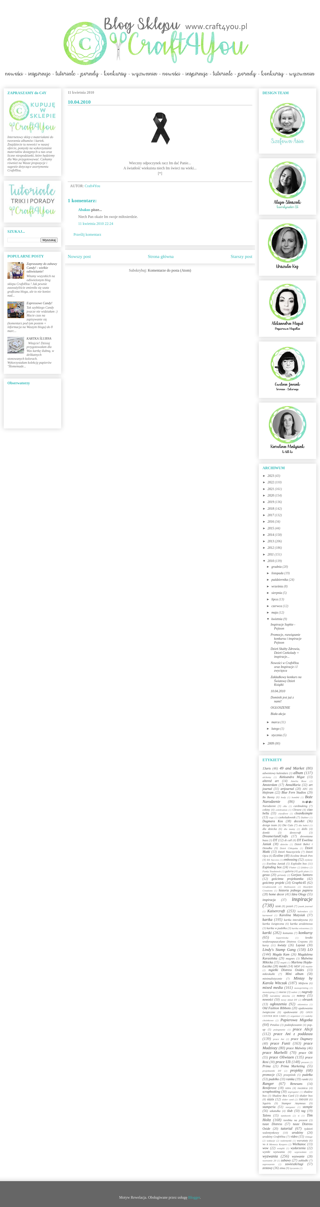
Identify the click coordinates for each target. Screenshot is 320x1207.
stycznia (277, 735)
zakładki (303, 1160)
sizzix (270, 1099)
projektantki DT (271, 1070)
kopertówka (282, 937)
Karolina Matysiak (292, 915)
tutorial (286, 1128)
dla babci (303, 825)
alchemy (266, 777)
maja (275, 612)
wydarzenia (298, 1148)
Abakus (84, 210)
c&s (285, 806)
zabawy (286, 1160)
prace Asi (278, 1039)
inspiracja (269, 900)
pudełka (307, 1075)
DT (275, 840)
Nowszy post (79, 256)
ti (298, 1115)
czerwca (277, 606)
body (283, 797)
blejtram (267, 792)
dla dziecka (269, 829)
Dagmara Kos (272, 821)
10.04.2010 (278, 691)
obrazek (307, 999)
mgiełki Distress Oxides (286, 970)
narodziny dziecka (280, 995)
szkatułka (275, 1111)
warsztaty (302, 1140)
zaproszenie (268, 1164)
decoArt (299, 821)
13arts (266, 768)
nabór (294, 992)
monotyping (268, 992)
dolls (304, 829)
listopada (277, 573)
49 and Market (292, 768)
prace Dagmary (302, 1039)
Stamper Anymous (294, 1103)
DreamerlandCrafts (275, 836)
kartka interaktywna (296, 920)
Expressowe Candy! (39, 303)
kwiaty (282, 945)
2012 (271, 547)
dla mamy (289, 829)
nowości (267, 999)
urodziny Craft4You (273, 1136)
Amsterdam (269, 785)
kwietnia (277, 619)
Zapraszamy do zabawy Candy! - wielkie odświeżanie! (42, 267)
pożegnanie (279, 1029)
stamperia (268, 1107)
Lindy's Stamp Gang (279, 949)
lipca (275, 599)
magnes (290, 958)
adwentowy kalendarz (275, 773)
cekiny (266, 809)
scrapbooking (271, 1091)
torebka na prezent (295, 1120)
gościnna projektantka (288, 879)
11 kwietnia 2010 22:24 (95, 224)
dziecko (284, 844)
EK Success (273, 859)
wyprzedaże (300, 1152)
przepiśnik (290, 1075)
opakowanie (290, 1012)
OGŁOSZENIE (280, 707)
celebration (281, 809)
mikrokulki (268, 974)
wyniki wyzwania (273, 1152)
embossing (290, 859)
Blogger (194, 1197)
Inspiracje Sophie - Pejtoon (283, 626)
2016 (271, 521)
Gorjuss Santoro (302, 875)
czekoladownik (286, 817)
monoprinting (301, 988)
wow (265, 1148)
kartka (267, 919)
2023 (271, 476)
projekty (296, 1070)
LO (310, 949)
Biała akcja (278, 714)
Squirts (266, 1103)
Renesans (296, 1084)
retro (288, 1088)
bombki (295, 797)
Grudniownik (269, 886)
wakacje (271, 1140)
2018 (271, 508)
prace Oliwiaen (281, 1057)
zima (282, 1168)
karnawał (267, 915)
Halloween (289, 886)
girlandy (281, 875)
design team (269, 825)
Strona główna (161, 256)
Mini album (294, 974)
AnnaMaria (293, 785)
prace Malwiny (296, 1048)
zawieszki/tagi (294, 1164)
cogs (271, 817)
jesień (289, 906)
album (298, 773)
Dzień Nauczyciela (289, 851)
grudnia (276, 566)
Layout (300, 945)
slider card (288, 1099)
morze (282, 992)
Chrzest (296, 809)
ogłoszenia (278, 1004)
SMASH (303, 1099)
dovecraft (295, 832)
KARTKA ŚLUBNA (39, 338)
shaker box (306, 1095)
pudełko (274, 1079)
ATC (305, 789)
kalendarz (303, 911)
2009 (271, 743)
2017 (271, 515)
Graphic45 (299, 882)
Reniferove (269, 1088)
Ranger (268, 1083)
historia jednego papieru (296, 890)
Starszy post (241, 256)
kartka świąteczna (273, 923)
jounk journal (305, 906)
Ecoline (278, 855)
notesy (301, 995)
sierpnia (277, 593)
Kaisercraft (276, 911)
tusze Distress (272, 1124)
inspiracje (302, 899)
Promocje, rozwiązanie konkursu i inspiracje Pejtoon (286, 638)
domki (266, 832)
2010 (271, 561)
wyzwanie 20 (269, 1160)
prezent (305, 1062)
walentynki (285, 1140)
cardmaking (300, 806)
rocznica (302, 1088)
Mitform (303, 983)
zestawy (267, 1168)
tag (303, 1111)
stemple (308, 1107)
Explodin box (299, 863)
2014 (271, 535)
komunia (288, 933)
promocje (268, 1075)
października (280, 579)
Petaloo (274, 1025)
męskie (309, 966)
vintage (309, 1136)
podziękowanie (293, 1025)
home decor (276, 894)
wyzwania (270, 1156)
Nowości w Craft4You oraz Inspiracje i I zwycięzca (285, 667)
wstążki (281, 1148)
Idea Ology (298, 894)
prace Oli (306, 1053)
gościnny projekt (273, 882)
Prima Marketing (293, 1066)
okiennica (303, 1004)
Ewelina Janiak (276, 863)
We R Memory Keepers (274, 1144)
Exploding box (272, 867)
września (277, 586)
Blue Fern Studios (294, 792)
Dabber (305, 817)
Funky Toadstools (271, 871)
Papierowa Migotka (296, 1020)
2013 (271, 541)
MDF (297, 966)
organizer (296, 1016)
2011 (271, 554)
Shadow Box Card (283, 1095)
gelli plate (303, 871)
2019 (271, 502)
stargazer (290, 1107)
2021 (271, 489)
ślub (289, 1111)
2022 (271, 482)
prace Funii (280, 1043)
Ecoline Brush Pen (302, 855)
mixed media (272, 987)
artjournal (287, 789)
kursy (265, 945)
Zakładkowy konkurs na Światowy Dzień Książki (286, 681)
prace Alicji (303, 1029)
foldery (305, 867)
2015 (271, 528)
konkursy (305, 933)
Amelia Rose (298, 781)
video (294, 1136)
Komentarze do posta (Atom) (169, 270)
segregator (293, 1091)
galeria (289, 871)
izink (278, 906)
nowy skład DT (289, 999)
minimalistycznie (272, 978)
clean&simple (303, 813)
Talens (266, 1115)
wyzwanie (298, 1156)
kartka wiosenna (300, 928)
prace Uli (283, 1062)
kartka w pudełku (277, 928)
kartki (267, 933)
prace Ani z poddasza (293, 1034)
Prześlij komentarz (87, 234)
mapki (283, 962)
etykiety (309, 859)
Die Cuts (287, 825)
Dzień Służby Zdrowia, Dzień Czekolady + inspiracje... (285, 652)
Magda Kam (280, 954)
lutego (275, 728)
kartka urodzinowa (301, 923)
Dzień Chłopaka (289, 848)
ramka (290, 1079)
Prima (266, 1066)
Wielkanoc (299, 1144)
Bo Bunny (268, 797)
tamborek (286, 1115)
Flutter (292, 867)
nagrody (307, 992)
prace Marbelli (274, 1052)
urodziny (297, 1132)
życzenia (294, 1168)
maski (283, 966)
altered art (270, 781)
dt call (288, 840)
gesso (266, 875)
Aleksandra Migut (291, 777)
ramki (305, 1079)
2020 (271, 495)
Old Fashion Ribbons (276, 1008)
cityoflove (283, 813)
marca (275, 722)
